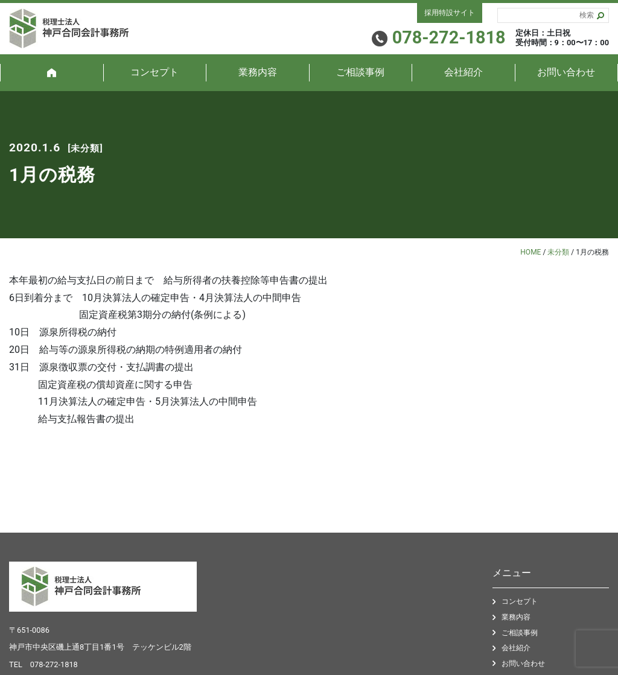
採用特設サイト (449, 12)
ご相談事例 (360, 72)
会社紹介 (463, 72)
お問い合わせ (566, 72)
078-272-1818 (54, 664)
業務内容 (257, 72)
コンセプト (154, 72)
